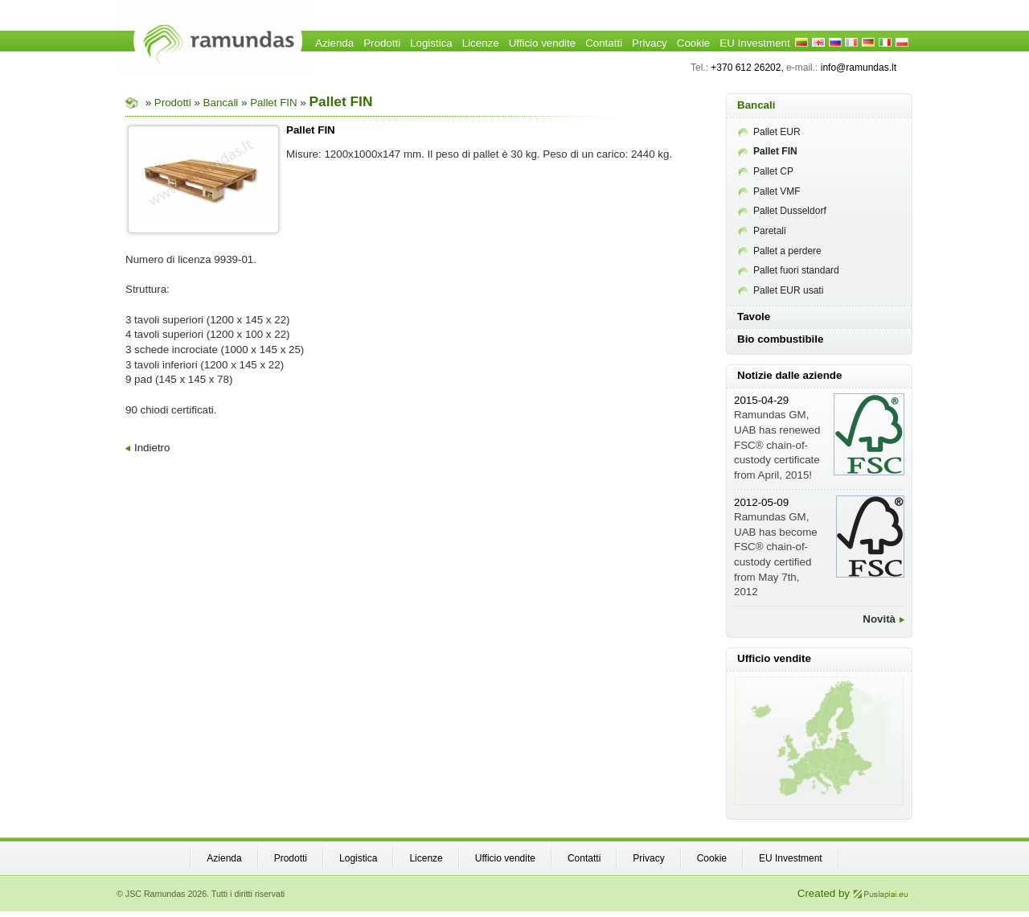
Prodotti (381, 43)
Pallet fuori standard (788, 270)
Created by (852, 893)
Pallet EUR (769, 132)
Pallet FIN (275, 103)
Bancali (221, 103)
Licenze (480, 43)
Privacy (649, 43)
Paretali (762, 230)
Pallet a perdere (780, 251)
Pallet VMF (769, 191)
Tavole (753, 316)
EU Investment (754, 43)
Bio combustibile (780, 339)
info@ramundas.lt (858, 67)
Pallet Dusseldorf (782, 210)
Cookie (694, 43)
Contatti (603, 43)
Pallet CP (765, 171)
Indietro (147, 448)
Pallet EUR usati (780, 290)
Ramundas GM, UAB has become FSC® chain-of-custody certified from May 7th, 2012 (776, 547)
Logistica (431, 43)
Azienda (334, 43)
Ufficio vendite (542, 43)
